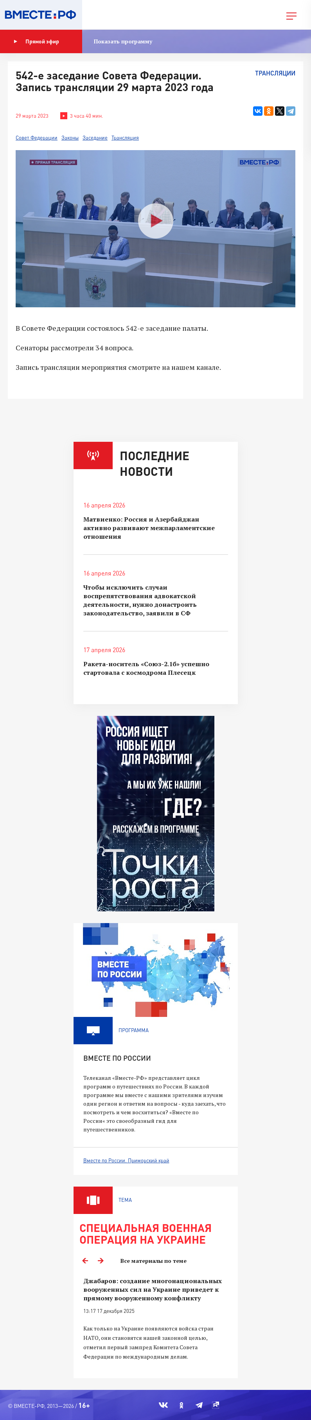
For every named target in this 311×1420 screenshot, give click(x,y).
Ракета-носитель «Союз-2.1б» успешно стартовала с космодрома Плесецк (146, 668)
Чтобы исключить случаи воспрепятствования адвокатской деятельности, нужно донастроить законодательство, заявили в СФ (140, 600)
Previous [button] (85, 1261)
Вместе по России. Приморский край (126, 1160)
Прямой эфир (36, 41)
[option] (156, 1323)
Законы (70, 137)
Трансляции (275, 73)
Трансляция (125, 137)
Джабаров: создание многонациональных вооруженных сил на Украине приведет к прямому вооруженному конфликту (152, 1289)
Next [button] (101, 1261)
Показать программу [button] (123, 41)
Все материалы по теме (153, 1260)
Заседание (95, 137)
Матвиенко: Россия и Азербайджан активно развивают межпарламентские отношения (149, 528)
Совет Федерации (37, 137)
